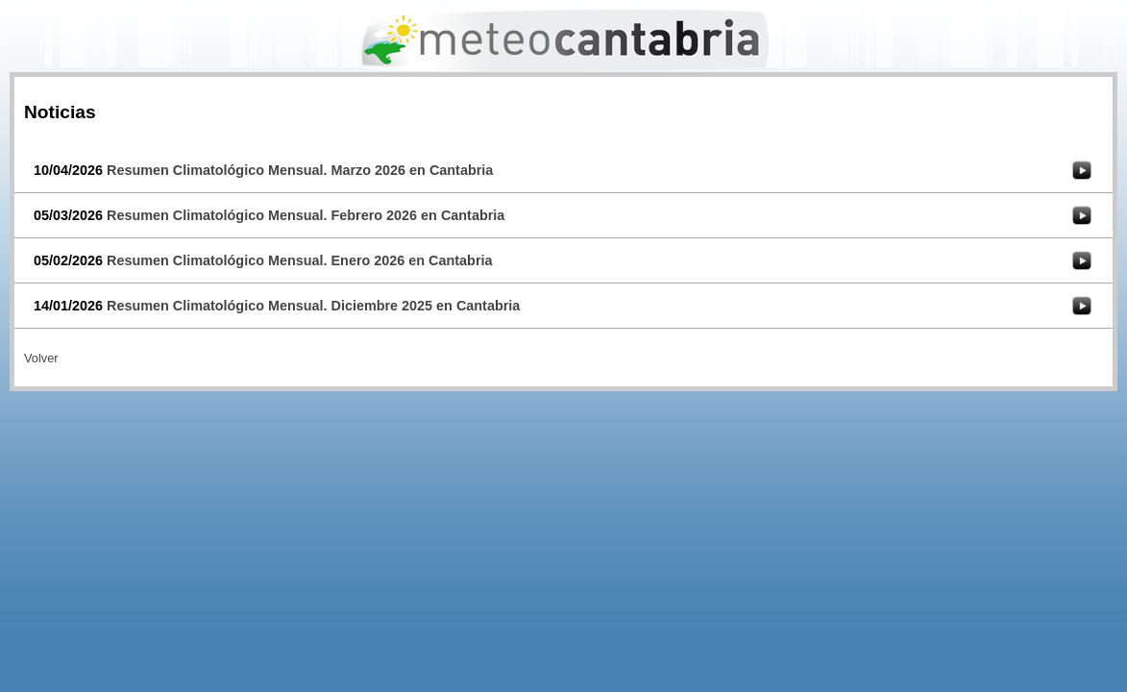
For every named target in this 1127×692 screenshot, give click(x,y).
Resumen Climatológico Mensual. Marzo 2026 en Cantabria (300, 170)
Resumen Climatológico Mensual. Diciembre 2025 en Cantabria (313, 305)
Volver (41, 358)
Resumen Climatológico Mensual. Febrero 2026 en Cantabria (305, 215)
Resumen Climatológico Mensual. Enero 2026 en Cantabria (299, 260)
